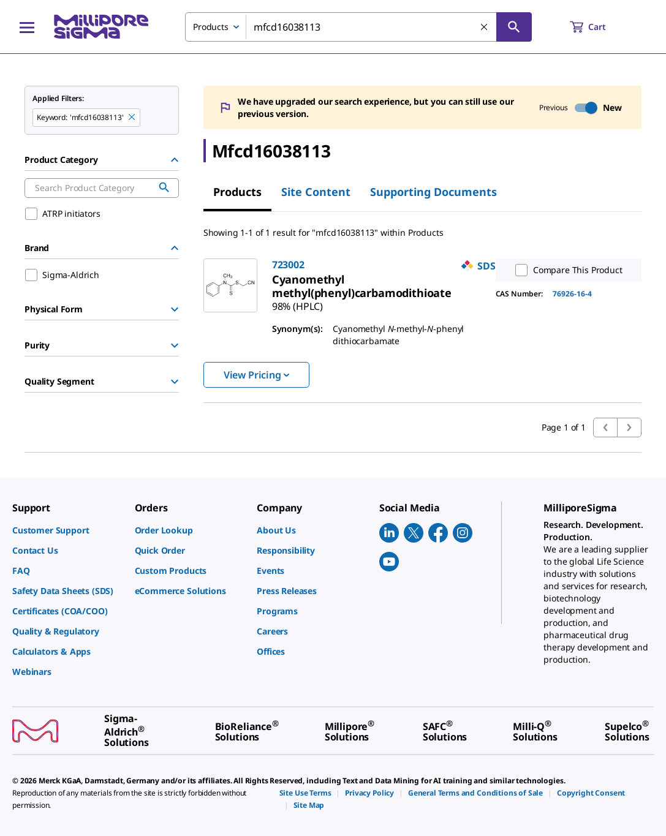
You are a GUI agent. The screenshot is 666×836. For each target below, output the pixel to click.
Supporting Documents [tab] (433, 191)
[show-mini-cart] (599, 27)
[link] (362, 286)
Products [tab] (237, 191)
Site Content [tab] (315, 191)
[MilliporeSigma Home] (101, 27)
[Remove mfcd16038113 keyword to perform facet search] (132, 117)
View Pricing (256, 375)
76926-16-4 (572, 293)
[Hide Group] (174, 159)
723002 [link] (288, 264)
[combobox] (358, 27)
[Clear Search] (484, 27)
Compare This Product (566, 270)
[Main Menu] (27, 27)
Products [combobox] (211, 26)
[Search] (514, 27)
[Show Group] (174, 309)
